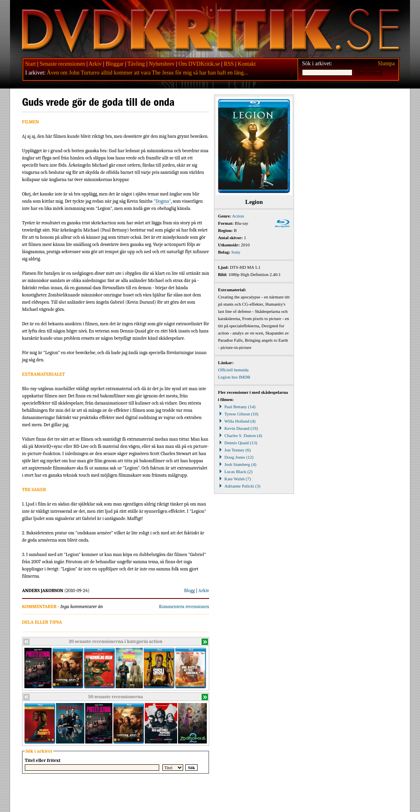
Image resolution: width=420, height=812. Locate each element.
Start (30, 64)
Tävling (136, 64)
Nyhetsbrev (162, 64)
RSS (229, 64)
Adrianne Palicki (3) (239, 486)
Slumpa (386, 63)
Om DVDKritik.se (199, 64)
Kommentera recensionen (184, 606)
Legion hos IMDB (234, 377)
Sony (235, 252)
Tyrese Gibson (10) (238, 413)
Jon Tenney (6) (234, 449)
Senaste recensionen (62, 64)
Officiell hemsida (233, 369)
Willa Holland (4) (237, 421)
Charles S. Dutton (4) (240, 435)
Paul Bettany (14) (237, 406)
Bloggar (115, 64)
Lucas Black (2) (235, 471)
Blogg (189, 590)
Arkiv (95, 64)
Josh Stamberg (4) (237, 464)
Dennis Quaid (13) (237, 442)
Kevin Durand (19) (238, 428)
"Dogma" (162, 201)
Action (238, 216)
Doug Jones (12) (236, 457)
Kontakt (247, 64)
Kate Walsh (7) (234, 478)
